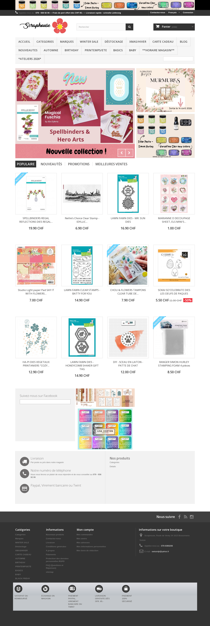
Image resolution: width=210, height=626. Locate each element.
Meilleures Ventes (111, 164)
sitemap (50, 572)
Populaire (26, 164)
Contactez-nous (157, 12)
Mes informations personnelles (91, 546)
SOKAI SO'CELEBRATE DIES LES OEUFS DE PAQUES (174, 291)
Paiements (51, 554)
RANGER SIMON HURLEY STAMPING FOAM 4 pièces (174, 363)
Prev (122, 153)
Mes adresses (83, 542)
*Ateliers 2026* (29, 59)
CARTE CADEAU (162, 41)
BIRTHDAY (71, 50)
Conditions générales (56, 546)
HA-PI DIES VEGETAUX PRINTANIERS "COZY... (36, 363)
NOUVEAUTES (27, 50)
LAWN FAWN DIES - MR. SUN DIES (128, 219)
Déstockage (114, 41)
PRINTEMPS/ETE (96, 50)
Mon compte (85, 529)
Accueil (24, 41)
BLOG (183, 41)
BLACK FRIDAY (22, 578)
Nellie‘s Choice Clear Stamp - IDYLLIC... (82, 219)
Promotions (78, 164)
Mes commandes (85, 534)
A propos (50, 550)
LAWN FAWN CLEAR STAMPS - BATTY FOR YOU (82, 291)
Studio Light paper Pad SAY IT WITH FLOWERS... (36, 291)
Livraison (50, 542)
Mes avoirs (82, 538)
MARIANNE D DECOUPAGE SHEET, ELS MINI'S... (174, 219)
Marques (67, 41)
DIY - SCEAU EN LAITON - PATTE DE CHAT (128, 363)
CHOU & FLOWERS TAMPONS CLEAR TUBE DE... (128, 291)
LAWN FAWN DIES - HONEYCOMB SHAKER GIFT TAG (82, 365)
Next (129, 153)
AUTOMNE (51, 50)
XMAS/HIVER (137, 41)
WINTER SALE (89, 41)
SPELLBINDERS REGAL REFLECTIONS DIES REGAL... (36, 219)
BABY (132, 50)
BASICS (118, 50)
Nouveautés (51, 164)
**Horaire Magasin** (158, 50)
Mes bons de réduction (87, 550)
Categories (45, 41)
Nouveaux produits (55, 534)
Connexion (188, 12)
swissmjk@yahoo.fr (160, 551)
